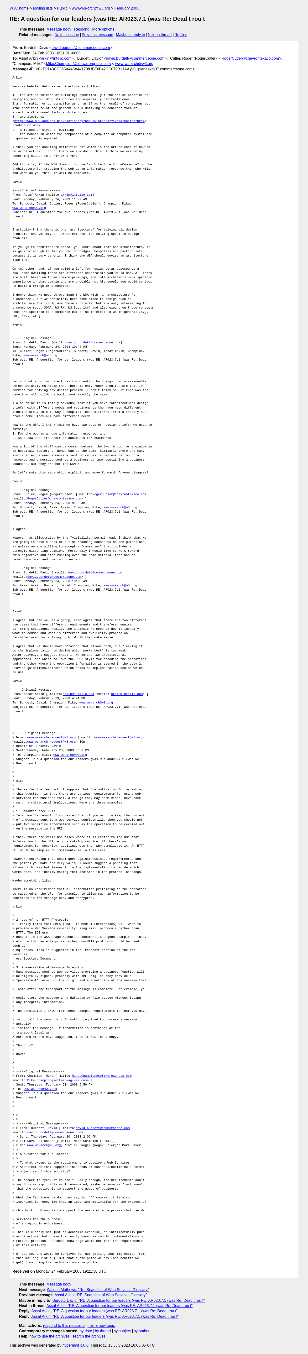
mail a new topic (101, 1325)
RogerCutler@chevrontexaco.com (250, 58)
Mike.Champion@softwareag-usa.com (78, 64)
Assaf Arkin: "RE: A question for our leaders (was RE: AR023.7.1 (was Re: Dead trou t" (120, 1306)
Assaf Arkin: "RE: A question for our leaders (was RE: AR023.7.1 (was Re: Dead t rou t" (105, 1316)
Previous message (97, 35)
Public (62, 8)
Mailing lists (43, 8)
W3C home (19, 8)
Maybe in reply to (130, 35)
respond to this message (63, 1325)
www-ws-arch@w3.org (91, 8)
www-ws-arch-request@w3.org (51, 737)
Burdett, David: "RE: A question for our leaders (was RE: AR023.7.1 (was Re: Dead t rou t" (128, 1300)
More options (103, 29)
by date (85, 1331)
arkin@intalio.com (56, 58)
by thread (103, 1331)
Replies (180, 35)
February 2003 (127, 8)
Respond (81, 29)
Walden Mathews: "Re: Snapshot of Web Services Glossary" (98, 1290)
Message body (59, 29)
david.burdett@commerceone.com (81, 48)
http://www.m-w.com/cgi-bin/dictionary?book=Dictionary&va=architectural (79, 121)
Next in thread (160, 35)
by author (142, 1331)
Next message (67, 35)
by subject (122, 1331)
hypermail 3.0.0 (75, 1345)
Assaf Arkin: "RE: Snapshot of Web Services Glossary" (101, 1295)
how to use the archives (50, 1336)
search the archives (89, 1336)
